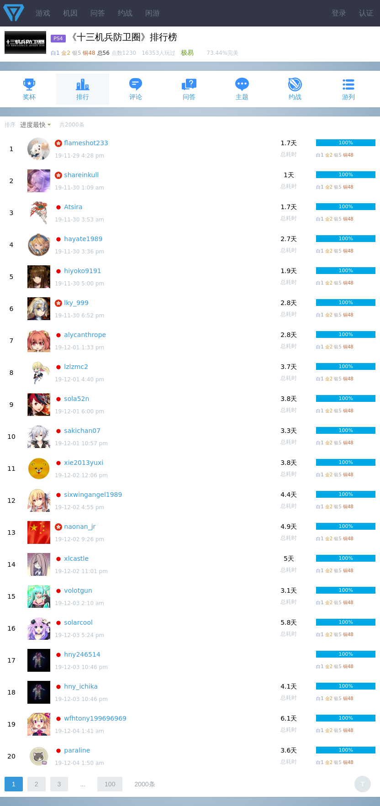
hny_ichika (81, 686)
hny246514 (82, 654)
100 (110, 784)
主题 (242, 88)
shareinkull (81, 175)
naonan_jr (79, 526)
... (82, 784)
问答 (97, 13)
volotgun (78, 590)
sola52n (76, 398)
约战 (125, 13)
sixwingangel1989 (93, 494)
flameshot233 (86, 143)
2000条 (144, 784)
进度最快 (33, 124)
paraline (77, 750)
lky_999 (76, 302)
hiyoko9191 (82, 270)
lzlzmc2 (76, 366)
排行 (82, 88)
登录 (339, 13)
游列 (348, 88)
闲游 (152, 13)
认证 (366, 13)
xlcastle (76, 558)
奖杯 (29, 88)
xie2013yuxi (83, 462)
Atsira (73, 207)
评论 (135, 88)
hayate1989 (83, 238)
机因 (70, 13)
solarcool (78, 622)
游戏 (43, 13)
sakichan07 (82, 430)
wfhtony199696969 (95, 718)
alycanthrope (85, 334)
